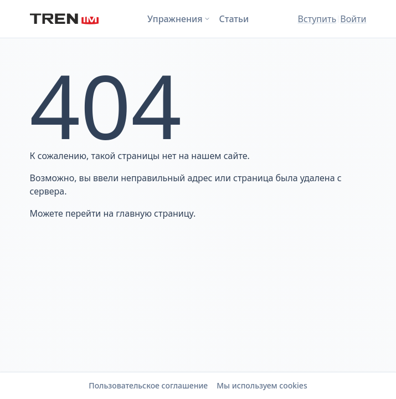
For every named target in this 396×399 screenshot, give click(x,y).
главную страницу (154, 213)
